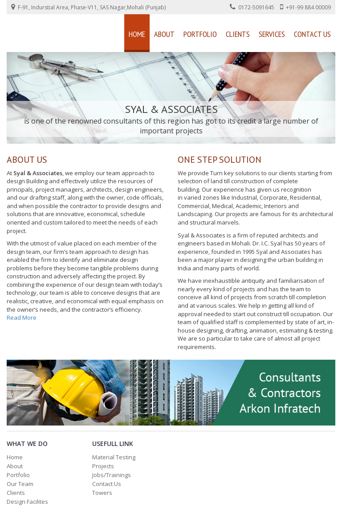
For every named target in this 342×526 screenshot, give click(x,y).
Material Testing (113, 457)
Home (137, 34)
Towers (102, 493)
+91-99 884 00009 (305, 7)
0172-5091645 (252, 7)
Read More (22, 317)
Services (272, 34)
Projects (103, 466)
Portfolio (200, 34)
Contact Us (312, 34)
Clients (238, 34)
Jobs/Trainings (111, 475)
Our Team (20, 484)
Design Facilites (27, 502)
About (164, 34)
